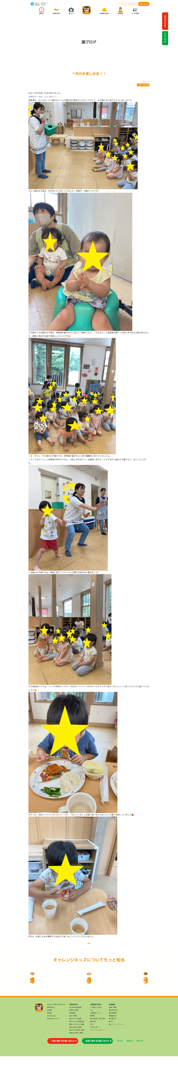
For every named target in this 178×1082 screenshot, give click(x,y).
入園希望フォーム (96, 1039)
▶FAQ (111, 1047)
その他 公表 (94, 1053)
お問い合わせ (144, 4)
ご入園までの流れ (96, 1033)
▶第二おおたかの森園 (76, 1050)
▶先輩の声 (112, 1044)
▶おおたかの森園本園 (76, 1047)
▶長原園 (72, 1039)
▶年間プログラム (53, 1044)
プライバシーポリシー (97, 1056)
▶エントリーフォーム (116, 1050)
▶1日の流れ (51, 1042)
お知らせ (132, 4)
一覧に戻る (89, 946)
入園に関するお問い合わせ (63, 1066)
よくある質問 (135, 10)
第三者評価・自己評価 (97, 1044)
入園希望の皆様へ (104, 10)
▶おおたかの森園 (75, 1044)
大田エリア (37, 3)
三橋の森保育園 (143, 85)
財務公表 (93, 1047)
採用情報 (120, 10)
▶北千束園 (73, 1042)
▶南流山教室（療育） (76, 1059)
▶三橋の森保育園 (75, 1033)
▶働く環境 (112, 1033)
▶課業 (49, 1036)
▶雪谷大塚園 (73, 1036)
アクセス (122, 4)
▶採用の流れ (113, 1036)
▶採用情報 (112, 1039)
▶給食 (49, 1039)
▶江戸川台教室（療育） (77, 1056)
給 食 (43, 5)
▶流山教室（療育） (76, 1053)
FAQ (91, 1036)
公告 (91, 1050)
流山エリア (44, 3)
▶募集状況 (112, 1042)
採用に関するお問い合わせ (97, 1066)
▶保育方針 (51, 1033)
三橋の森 (36, 5)
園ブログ (71, 10)
